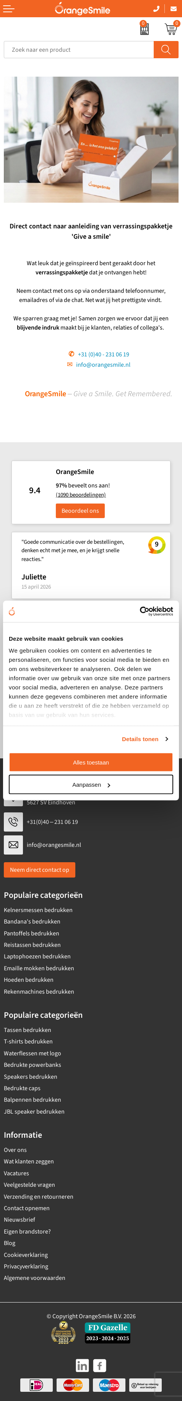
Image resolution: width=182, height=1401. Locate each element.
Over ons (15, 1150)
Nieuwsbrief (19, 1220)
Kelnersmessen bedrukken (38, 910)
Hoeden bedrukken (29, 980)
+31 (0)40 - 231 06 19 (103, 354)
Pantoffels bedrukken (31, 933)
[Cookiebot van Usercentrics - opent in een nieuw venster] (139, 612)
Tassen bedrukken (27, 1030)
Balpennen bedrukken (32, 1100)
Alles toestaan (91, 762)
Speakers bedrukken (30, 1077)
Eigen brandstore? (27, 1231)
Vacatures (16, 1173)
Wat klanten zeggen (29, 1161)
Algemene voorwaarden (34, 1278)
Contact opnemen (27, 1208)
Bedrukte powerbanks (32, 1065)
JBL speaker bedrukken (34, 1111)
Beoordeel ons (80, 511)
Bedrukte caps (22, 1088)
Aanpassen (91, 784)
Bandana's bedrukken (32, 921)
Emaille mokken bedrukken (39, 968)
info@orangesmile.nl (103, 365)
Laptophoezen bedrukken (37, 956)
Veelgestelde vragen (29, 1185)
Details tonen (140, 739)
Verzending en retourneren (38, 1197)
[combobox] (79, 49)
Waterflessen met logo (32, 1053)
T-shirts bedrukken (28, 1041)
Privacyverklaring (26, 1266)
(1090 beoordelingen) (81, 495)
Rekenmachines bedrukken (39, 992)
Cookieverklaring (26, 1255)
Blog (9, 1243)
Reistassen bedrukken (32, 945)
